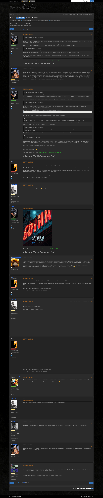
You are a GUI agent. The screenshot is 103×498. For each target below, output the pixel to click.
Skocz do (74, 488)
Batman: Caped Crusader (28, 33)
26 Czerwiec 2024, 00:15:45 (28, 301)
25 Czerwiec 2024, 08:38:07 (28, 34)
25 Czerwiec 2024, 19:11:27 (28, 185)
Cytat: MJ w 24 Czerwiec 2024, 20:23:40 (33, 48)
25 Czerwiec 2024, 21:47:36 (28, 278)
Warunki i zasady (87, 496)
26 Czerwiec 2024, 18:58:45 (28, 445)
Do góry (12, 482)
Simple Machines (18, 496)
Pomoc (82, 496)
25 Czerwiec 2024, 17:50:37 (28, 162)
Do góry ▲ (92, 496)
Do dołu (12, 29)
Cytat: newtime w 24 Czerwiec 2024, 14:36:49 (34, 37)
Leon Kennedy (40, 20)
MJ (13, 464)
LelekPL (46, 20)
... (20, 29)
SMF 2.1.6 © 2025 (12, 496)
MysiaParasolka (16, 257)
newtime (14, 68)
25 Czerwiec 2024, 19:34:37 (28, 208)
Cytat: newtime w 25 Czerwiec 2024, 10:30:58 (34, 92)
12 (28, 29)
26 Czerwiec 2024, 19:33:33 (28, 465)
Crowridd (14, 184)
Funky (13, 421)
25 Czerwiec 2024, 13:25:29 (28, 89)
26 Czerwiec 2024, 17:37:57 (28, 377)
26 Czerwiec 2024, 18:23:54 (28, 400)
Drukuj (91, 29)
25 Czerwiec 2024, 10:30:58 (28, 70)
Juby (44, 20)
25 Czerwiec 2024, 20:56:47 (28, 258)
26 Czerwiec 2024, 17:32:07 (28, 339)
